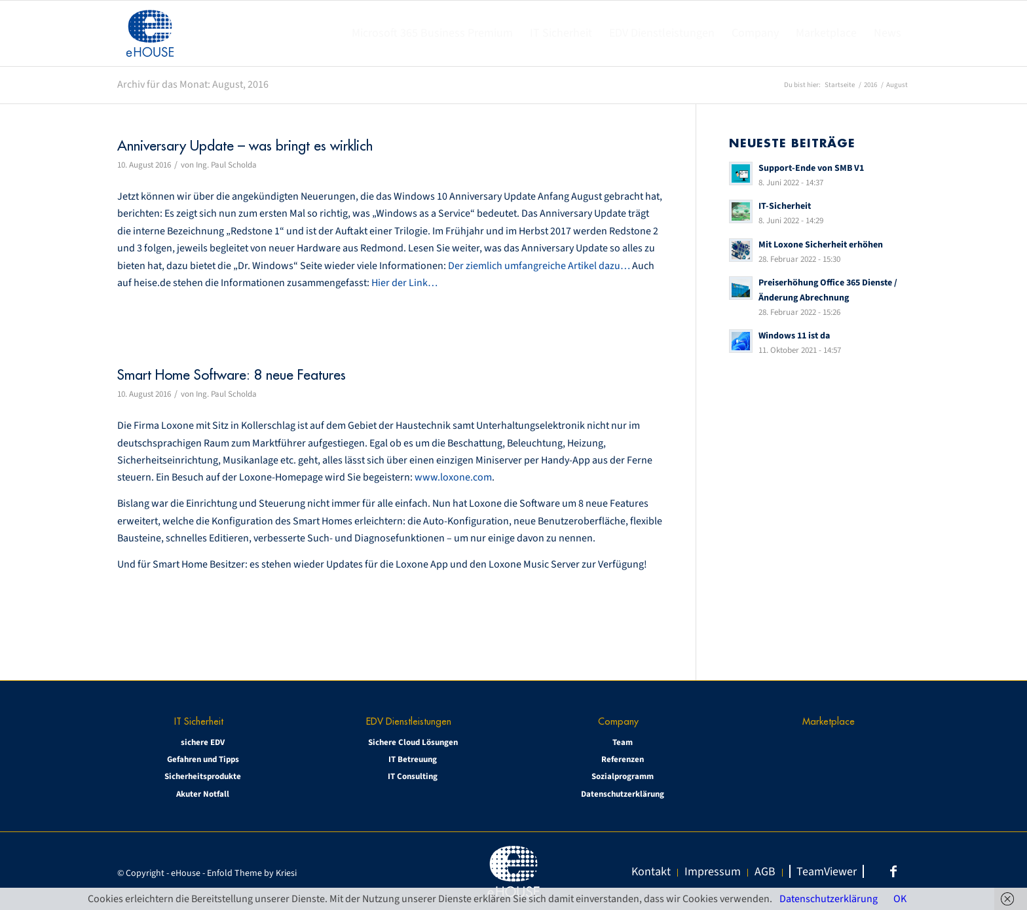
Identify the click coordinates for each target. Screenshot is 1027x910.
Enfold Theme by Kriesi (252, 873)
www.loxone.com (453, 477)
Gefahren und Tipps (203, 759)
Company (618, 721)
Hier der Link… (404, 283)
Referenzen (622, 759)
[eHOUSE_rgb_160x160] (150, 33)
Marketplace (828, 721)
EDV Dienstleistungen (408, 721)
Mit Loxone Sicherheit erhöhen (820, 244)
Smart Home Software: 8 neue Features (231, 375)
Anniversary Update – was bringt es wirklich (245, 146)
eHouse (185, 873)
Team (622, 742)
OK (899, 899)
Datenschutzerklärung (622, 794)
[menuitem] (432, 33)
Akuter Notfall (202, 794)
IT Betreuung (412, 759)
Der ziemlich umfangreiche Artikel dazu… (539, 266)
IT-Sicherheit (784, 206)
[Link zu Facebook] (893, 871)
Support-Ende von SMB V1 (811, 168)
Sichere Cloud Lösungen (413, 742)
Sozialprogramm (622, 776)
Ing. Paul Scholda (226, 165)
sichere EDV (203, 742)
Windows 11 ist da (794, 335)
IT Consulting (413, 776)
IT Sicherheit (198, 721)
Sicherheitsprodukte (202, 776)
